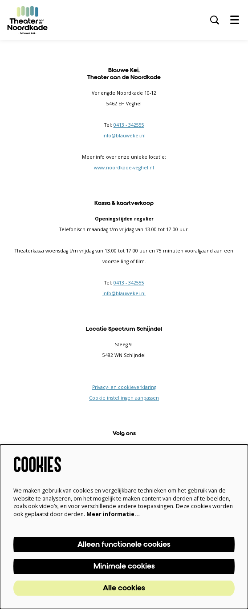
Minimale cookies (124, 566)
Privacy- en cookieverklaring (124, 387)
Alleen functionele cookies (124, 544)
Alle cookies (124, 588)
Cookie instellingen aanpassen (124, 398)
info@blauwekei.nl (124, 135)
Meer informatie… (113, 514)
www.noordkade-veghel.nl (124, 167)
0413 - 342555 (129, 125)
